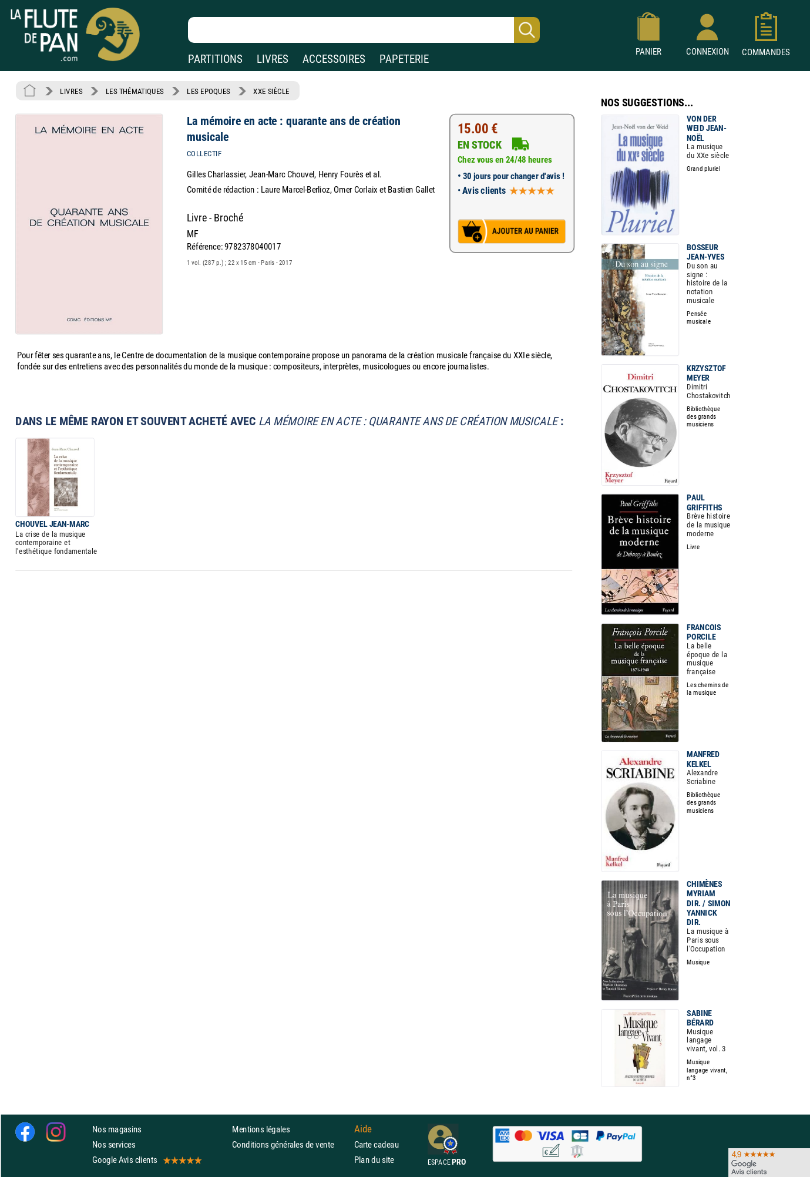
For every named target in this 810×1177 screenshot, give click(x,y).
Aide (363, 1129)
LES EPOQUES (208, 91)
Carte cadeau (376, 1145)
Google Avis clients (146, 1160)
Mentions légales (261, 1129)
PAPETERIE (404, 59)
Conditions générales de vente (290, 1145)
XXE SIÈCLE (271, 91)
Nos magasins (117, 1129)
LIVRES (272, 59)
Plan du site (374, 1160)
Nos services (113, 1145)
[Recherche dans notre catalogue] (364, 30)
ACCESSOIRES (334, 59)
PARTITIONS (215, 59)
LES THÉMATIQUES (135, 91)
